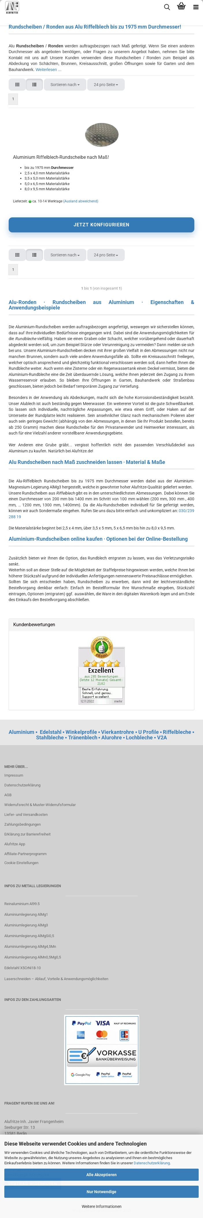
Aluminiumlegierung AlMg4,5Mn (30, 946)
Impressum (13, 775)
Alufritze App (14, 844)
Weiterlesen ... (48, 69)
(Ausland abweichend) (80, 201)
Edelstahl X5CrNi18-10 (22, 968)
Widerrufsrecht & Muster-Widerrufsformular (40, 805)
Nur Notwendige (101, 1191)
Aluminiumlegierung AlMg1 (26, 914)
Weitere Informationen (102, 1206)
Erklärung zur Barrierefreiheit (27, 834)
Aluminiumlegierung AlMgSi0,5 (29, 936)
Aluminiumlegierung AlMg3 (26, 925)
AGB (8, 795)
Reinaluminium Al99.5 (22, 904)
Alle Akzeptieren (101, 1174)
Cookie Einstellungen (21, 863)
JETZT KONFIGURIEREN (101, 224)
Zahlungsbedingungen (22, 824)
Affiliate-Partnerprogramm (25, 854)
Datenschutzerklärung (152, 1163)
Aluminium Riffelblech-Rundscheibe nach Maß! (61, 157)
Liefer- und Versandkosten (26, 814)
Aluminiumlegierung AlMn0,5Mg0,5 (32, 957)
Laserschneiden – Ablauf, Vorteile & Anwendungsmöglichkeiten (56, 979)
